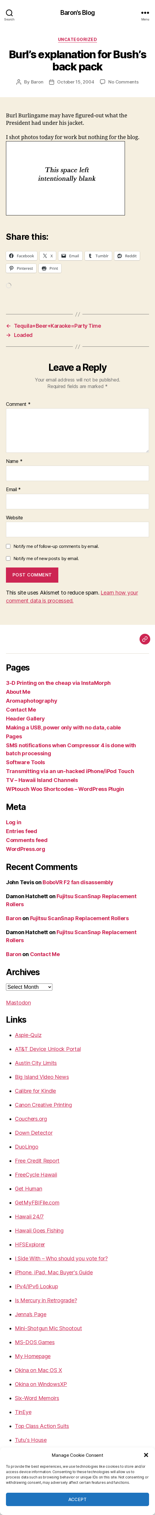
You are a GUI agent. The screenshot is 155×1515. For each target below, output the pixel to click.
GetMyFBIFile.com (37, 1202)
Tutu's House (31, 1440)
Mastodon (18, 1003)
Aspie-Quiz (28, 1035)
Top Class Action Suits (42, 1426)
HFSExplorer (30, 1244)
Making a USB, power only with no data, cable (63, 727)
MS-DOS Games (35, 1342)
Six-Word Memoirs (37, 1398)
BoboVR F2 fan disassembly (78, 882)
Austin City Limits (36, 1063)
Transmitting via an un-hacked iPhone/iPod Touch (70, 771)
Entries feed (21, 831)
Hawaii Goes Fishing (39, 1230)
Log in (13, 822)
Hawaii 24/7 (29, 1216)
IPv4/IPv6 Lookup (36, 1286)
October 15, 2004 (75, 82)
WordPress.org (25, 849)
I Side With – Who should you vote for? (61, 1258)
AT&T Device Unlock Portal (48, 1049)
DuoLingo (26, 1147)
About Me (18, 692)
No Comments (123, 82)
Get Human (28, 1188)
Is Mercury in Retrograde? (46, 1300)
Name (14, 461)
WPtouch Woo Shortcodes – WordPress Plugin (65, 789)
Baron (37, 82)
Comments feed (27, 840)
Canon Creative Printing (43, 1105)
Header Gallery (25, 718)
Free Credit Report (37, 1161)
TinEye (23, 1412)
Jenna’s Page (30, 1314)
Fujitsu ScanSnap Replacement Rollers (79, 918)
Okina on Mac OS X (38, 1370)
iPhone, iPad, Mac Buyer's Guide (54, 1272)
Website (14, 518)
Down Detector (34, 1133)
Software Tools (25, 762)
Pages (14, 736)
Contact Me (21, 710)
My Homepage (33, 1356)
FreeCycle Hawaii (36, 1175)
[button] (146, 1455)
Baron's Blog (77, 13)
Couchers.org (31, 1119)
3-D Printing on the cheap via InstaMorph (58, 683)
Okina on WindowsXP (41, 1384)
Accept (77, 1499)
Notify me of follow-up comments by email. (56, 546)
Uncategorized (77, 39)
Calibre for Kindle (35, 1091)
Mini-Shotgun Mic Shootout (48, 1328)
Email (13, 489)
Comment (18, 404)
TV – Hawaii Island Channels (42, 780)
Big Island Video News (42, 1077)
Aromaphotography (31, 701)
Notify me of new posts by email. (46, 558)
